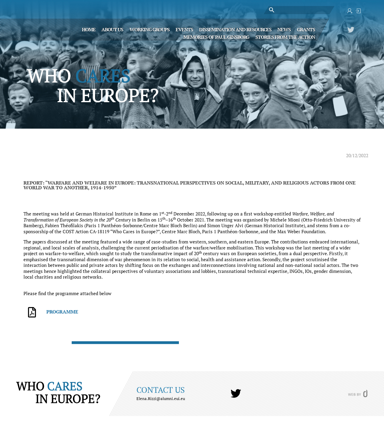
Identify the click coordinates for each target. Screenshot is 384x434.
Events (184, 29)
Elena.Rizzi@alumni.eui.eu (160, 398)
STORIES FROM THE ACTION (285, 37)
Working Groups (150, 29)
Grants (306, 29)
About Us (112, 29)
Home (88, 29)
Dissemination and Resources (235, 29)
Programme (62, 311)
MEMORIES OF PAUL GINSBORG (216, 37)
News (284, 29)
